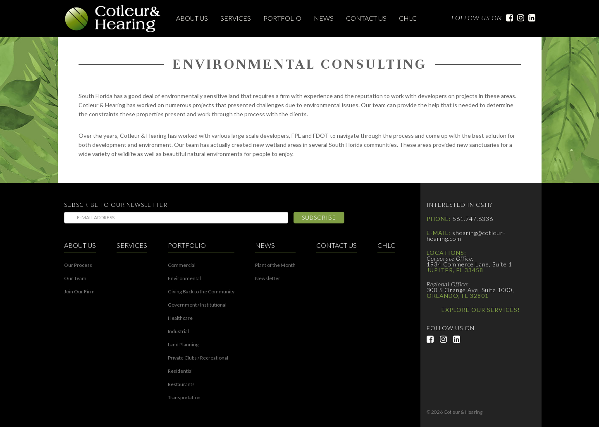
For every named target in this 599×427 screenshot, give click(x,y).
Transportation (184, 397)
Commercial (182, 265)
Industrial (178, 331)
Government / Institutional (197, 304)
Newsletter (267, 278)
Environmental (184, 278)
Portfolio (282, 18)
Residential (180, 371)
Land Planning (183, 344)
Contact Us (366, 18)
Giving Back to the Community (201, 291)
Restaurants (181, 384)
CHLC (408, 18)
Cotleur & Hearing (113, 18)
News (324, 18)
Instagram (518, 18)
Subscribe (319, 217)
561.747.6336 (473, 218)
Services (235, 18)
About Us (192, 18)
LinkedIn (529, 18)
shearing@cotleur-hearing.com (466, 235)
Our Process (78, 265)
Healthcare (180, 318)
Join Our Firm (79, 291)
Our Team (75, 278)
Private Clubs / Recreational (198, 357)
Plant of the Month (275, 265)
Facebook (507, 18)
